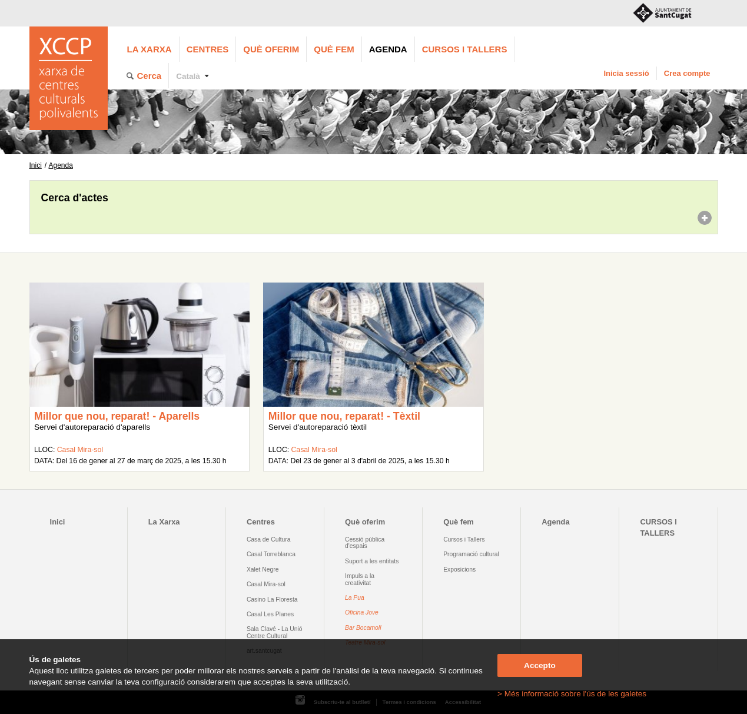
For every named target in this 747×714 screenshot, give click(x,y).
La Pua (354, 598)
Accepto (540, 665)
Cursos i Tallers (463, 539)
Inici (35, 165)
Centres (208, 49)
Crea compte (687, 73)
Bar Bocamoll (363, 628)
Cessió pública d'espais (364, 542)
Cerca (149, 76)
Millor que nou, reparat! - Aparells (117, 416)
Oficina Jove (362, 612)
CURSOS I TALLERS (464, 49)
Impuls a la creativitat (359, 579)
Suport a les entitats (372, 561)
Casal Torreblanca (271, 554)
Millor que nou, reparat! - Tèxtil (344, 416)
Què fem (334, 49)
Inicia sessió (626, 73)
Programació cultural (471, 554)
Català (188, 76)
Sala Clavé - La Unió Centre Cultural (275, 632)
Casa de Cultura (269, 539)
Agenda (388, 49)
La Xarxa (149, 49)
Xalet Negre (263, 569)
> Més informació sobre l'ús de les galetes (571, 693)
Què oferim (271, 49)
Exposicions (459, 569)
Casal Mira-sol (80, 450)
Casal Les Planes (270, 614)
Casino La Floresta (272, 599)
